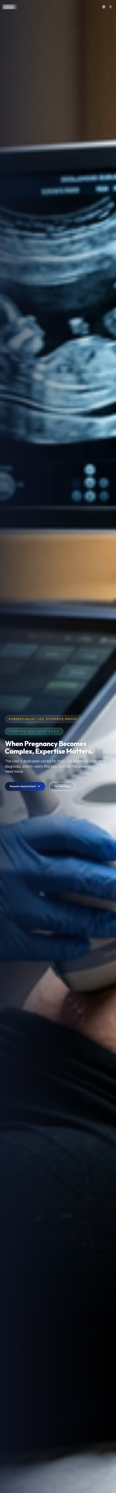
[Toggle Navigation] (110, 7)
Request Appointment (25, 788)
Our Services (62, 788)
